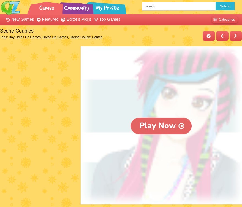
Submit (225, 6)
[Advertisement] (39, 80)
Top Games (107, 19)
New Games (19, 19)
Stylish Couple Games (86, 37)
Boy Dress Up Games (25, 37)
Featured (47, 19)
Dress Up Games (55, 37)
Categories (223, 19)
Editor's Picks (75, 19)
